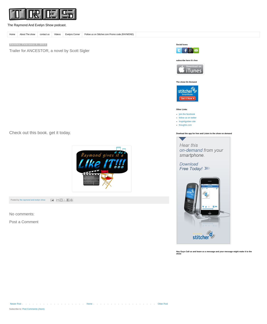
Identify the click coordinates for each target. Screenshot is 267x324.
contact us (45, 34)
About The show (27, 34)
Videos (57, 34)
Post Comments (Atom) (33, 309)
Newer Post (15, 304)
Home (12, 34)
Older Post (163, 304)
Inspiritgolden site (187, 121)
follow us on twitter (188, 117)
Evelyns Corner (72, 34)
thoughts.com (185, 125)
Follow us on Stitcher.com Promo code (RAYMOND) (109, 34)
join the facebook (187, 114)
